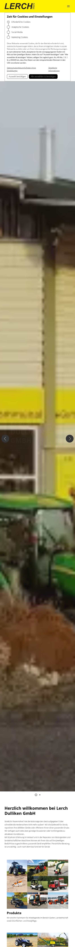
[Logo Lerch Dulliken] (19, 6)
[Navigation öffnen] (68, 6)
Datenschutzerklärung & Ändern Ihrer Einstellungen (21, 69)
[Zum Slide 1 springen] (36, 795)
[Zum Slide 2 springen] (39, 794)
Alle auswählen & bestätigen (43, 76)
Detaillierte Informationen (54, 69)
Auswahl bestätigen (17, 76)
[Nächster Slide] (70, 438)
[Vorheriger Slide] (5, 438)
